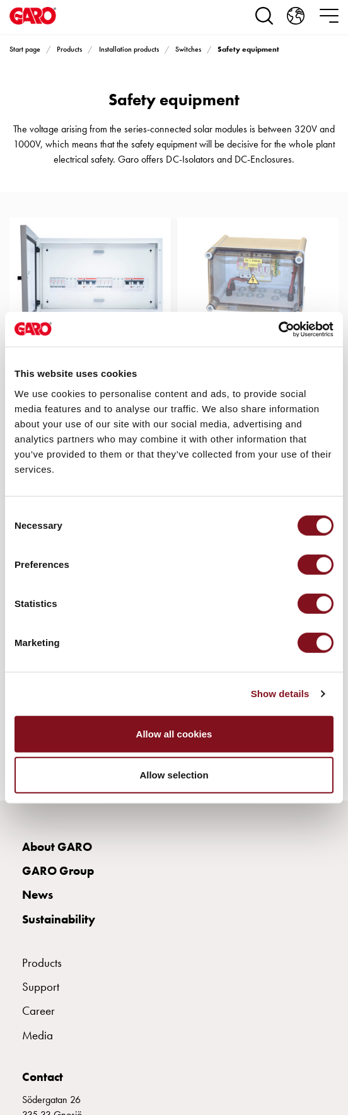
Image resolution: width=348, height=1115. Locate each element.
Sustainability (58, 919)
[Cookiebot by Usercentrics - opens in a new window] (278, 329)
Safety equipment (248, 49)
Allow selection (173, 775)
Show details (280, 693)
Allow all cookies (174, 733)
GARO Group (58, 871)
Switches (188, 49)
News (37, 895)
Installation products (129, 49)
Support (40, 987)
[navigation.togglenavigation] (329, 16)
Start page (24, 49)
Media (37, 1035)
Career (38, 1011)
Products (69, 49)
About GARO (57, 847)
